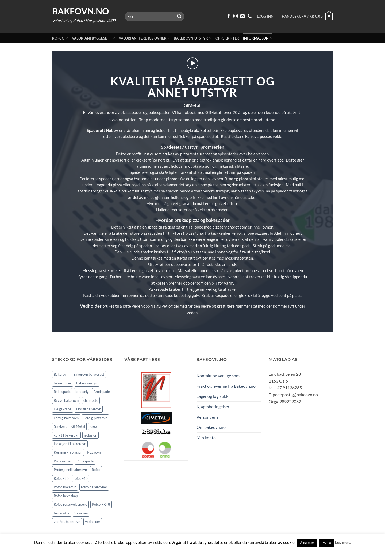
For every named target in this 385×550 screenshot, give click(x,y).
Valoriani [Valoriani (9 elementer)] (81, 513)
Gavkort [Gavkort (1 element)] (60, 426)
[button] (307, 16)
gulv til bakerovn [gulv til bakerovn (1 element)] (66, 435)
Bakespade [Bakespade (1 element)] (62, 392)
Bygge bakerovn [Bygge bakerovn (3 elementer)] (66, 400)
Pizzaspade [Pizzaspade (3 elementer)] (85, 461)
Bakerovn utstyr (192, 38)
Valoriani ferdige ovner (144, 38)
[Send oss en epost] (242, 16)
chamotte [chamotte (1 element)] (90, 400)
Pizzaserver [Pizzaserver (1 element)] (63, 461)
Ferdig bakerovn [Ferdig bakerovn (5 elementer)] (66, 418)
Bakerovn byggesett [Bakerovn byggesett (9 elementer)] (88, 374)
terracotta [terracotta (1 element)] (62, 513)
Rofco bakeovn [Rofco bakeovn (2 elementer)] (65, 487)
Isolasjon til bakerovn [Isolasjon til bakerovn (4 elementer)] (70, 444)
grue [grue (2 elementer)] (93, 426)
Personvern (207, 416)
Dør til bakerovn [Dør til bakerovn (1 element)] (88, 409)
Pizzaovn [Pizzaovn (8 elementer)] (94, 452)
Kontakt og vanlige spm (218, 375)
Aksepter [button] (307, 542)
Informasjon (257, 38)
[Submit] (179, 16)
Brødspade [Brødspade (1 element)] (102, 392)
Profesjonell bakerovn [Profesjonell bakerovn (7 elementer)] (70, 470)
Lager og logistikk (212, 396)
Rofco (60, 38)
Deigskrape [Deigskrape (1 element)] (62, 409)
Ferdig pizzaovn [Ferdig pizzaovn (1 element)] (95, 418)
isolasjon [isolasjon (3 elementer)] (90, 435)
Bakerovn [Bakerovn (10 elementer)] (61, 374)
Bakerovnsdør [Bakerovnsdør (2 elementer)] (87, 383)
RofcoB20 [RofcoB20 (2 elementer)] (61, 478)
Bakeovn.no (80, 11)
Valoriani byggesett (93, 38)
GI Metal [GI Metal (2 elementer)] (78, 426)
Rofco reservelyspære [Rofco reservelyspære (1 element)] (70, 504)
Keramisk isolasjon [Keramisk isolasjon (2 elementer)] (68, 452)
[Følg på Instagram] (235, 16)
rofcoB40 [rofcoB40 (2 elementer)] (81, 478)
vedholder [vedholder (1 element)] (92, 522)
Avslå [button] (327, 542)
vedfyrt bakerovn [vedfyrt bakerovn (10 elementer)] (67, 522)
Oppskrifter (227, 38)
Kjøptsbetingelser (213, 406)
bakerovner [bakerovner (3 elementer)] (62, 383)
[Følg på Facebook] (228, 16)
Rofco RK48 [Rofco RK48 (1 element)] (101, 504)
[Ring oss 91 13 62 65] (249, 16)
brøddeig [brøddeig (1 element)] (82, 392)
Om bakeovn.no (211, 427)
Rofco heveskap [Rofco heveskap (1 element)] (66, 496)
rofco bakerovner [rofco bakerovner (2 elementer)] (94, 487)
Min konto (206, 437)
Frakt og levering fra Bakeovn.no (226, 385)
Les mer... (343, 542)
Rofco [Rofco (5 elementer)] (96, 470)
